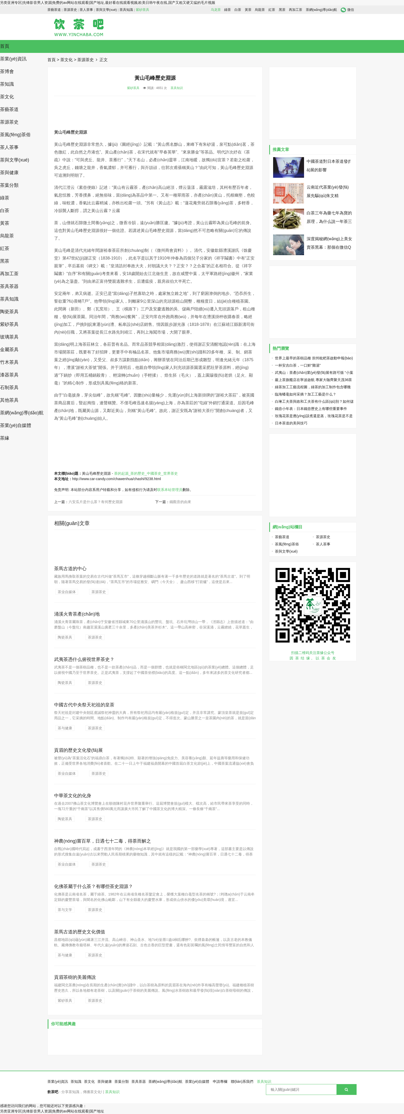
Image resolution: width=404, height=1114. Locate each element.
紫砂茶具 (142, 10)
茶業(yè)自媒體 (15, 425)
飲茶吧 (52, 1092)
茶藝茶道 (54, 10)
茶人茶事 (86, 10)
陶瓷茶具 (9, 311)
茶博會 (7, 71)
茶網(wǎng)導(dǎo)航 (321, 10)
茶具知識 (126, 10)
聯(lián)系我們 (242, 1081)
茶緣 (4, 438)
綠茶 (227, 10)
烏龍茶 (260, 10)
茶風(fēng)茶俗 (15, 134)
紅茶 (271, 10)
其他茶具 (9, 400)
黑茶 (282, 10)
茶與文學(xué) (106, 10)
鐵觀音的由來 (180, 502)
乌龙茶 (216, 10)
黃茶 (248, 10)
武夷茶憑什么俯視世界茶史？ (84, 659)
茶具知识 (177, 88)
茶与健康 (65, 728)
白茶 (237, 10)
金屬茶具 (9, 349)
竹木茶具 (9, 362)
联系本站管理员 (169, 490)
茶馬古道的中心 (70, 568)
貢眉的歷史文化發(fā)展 (78, 750)
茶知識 (7, 84)
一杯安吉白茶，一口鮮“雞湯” (298, 365)
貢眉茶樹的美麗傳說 (75, 977)
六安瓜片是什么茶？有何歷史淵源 (96, 502)
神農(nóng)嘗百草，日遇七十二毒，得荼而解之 (102, 841)
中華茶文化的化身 (72, 795)
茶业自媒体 (67, 592)
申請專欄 (220, 1081)
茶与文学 (65, 910)
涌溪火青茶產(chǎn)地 (77, 614)
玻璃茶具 (9, 337)
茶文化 (7, 96)
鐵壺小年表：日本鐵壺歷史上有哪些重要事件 (311, 409)
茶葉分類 (9, 185)
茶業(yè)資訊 (13, 58)
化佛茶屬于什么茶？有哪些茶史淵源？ (93, 886)
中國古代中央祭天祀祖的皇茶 (84, 704)
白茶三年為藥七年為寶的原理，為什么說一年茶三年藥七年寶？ (329, 221)
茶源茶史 (70, 10)
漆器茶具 (9, 374)
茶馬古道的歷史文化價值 (79, 931)
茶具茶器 (9, 286)
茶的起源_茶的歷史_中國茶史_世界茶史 (146, 473)
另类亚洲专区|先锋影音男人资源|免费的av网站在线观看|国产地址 (52, 1111)
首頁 (4, 46)
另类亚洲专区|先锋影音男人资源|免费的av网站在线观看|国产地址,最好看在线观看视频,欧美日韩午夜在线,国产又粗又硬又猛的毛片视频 (107, 3)
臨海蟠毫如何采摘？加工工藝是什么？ (305, 394)
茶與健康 (9, 172)
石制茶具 (9, 387)
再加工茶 (295, 10)
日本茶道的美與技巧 (291, 423)
